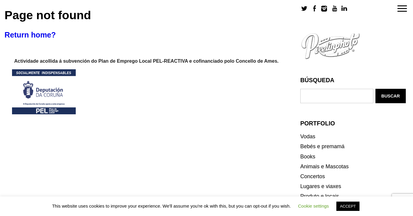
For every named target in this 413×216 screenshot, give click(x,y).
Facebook (314, 8)
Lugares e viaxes (320, 186)
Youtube (334, 8)
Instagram (324, 8)
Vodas (307, 137)
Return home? (30, 35)
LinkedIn (344, 8)
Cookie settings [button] (313, 205)
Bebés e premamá (322, 146)
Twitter (304, 8)
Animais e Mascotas (324, 167)
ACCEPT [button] (348, 206)
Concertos (312, 176)
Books (307, 157)
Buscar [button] (390, 96)
